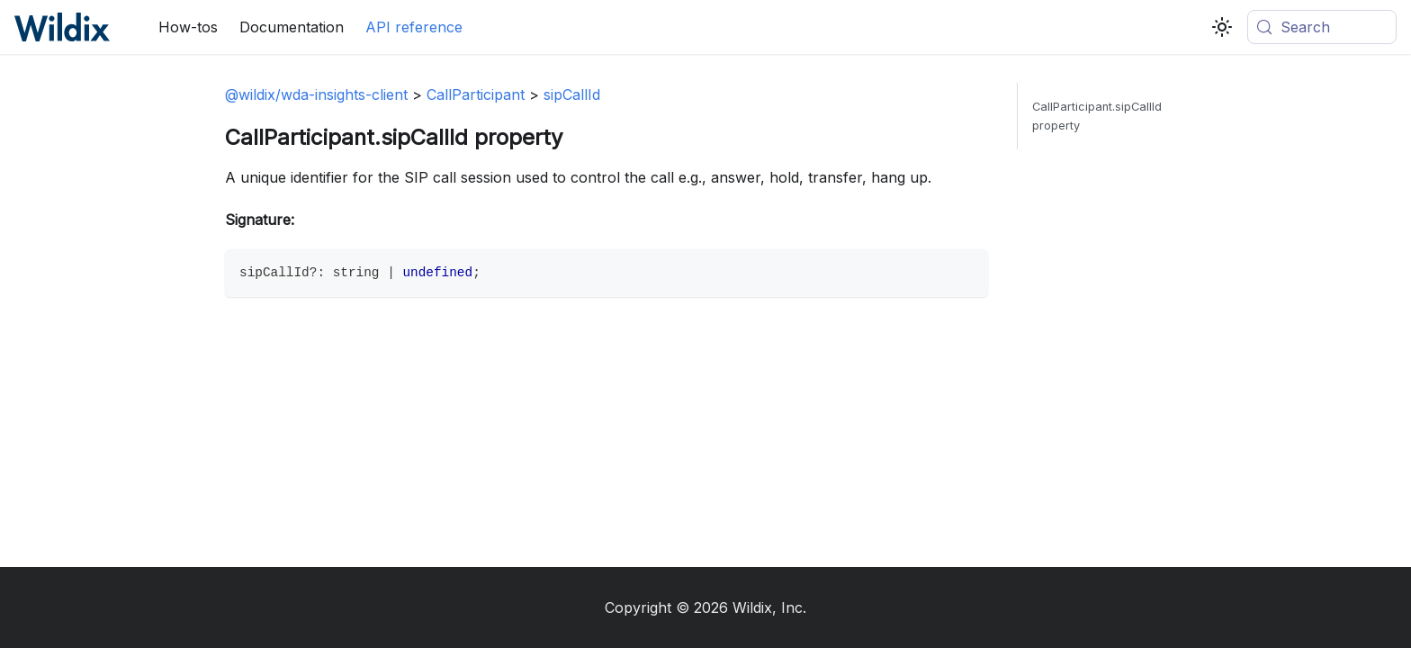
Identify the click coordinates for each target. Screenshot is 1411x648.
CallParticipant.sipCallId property (1097, 116)
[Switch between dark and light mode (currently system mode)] (1222, 27)
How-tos (188, 27)
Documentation (291, 27)
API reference (414, 27)
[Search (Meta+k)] (1322, 27)
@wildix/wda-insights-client (316, 95)
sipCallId (572, 95)
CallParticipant (476, 95)
